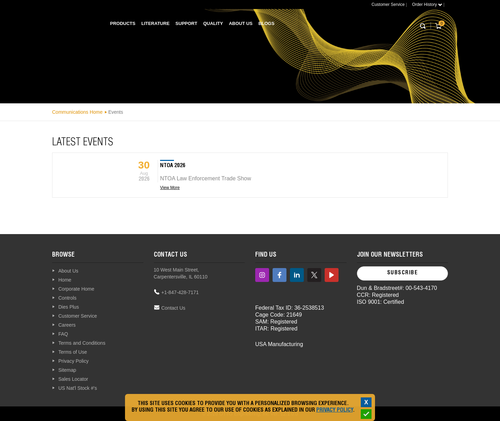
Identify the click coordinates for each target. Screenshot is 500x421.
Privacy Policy (334, 410)
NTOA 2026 (172, 166)
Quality (213, 23)
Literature (155, 23)
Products (122, 23)
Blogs (266, 23)
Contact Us (173, 308)
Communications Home (77, 112)
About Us (240, 23)
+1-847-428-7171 (180, 292)
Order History (427, 4)
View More (170, 187)
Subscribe (402, 273)
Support (186, 23)
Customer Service (388, 4)
